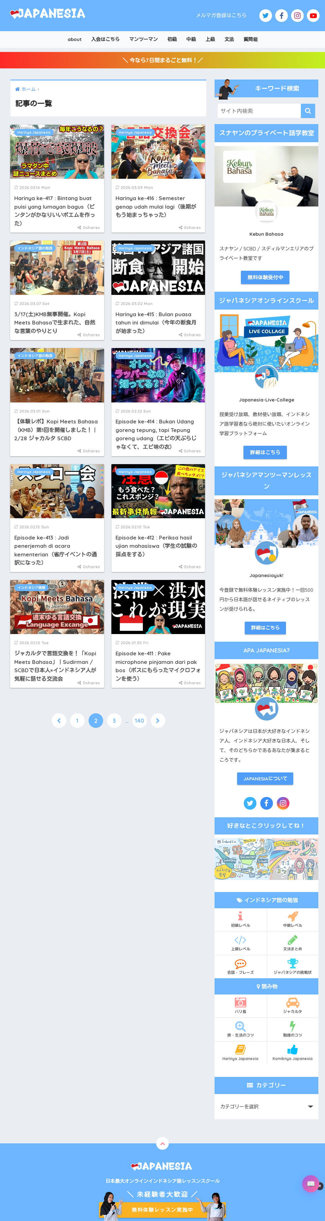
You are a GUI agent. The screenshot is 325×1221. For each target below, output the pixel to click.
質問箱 (250, 39)
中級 (191, 39)
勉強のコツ (292, 1028)
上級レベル (240, 942)
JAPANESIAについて (265, 779)
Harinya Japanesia (33, 132)
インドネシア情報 (31, 587)
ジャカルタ (292, 1005)
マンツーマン (143, 39)
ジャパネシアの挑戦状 (292, 966)
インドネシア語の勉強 (34, 248)
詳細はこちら (265, 452)
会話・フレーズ (240, 966)
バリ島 (240, 1005)
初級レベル (240, 919)
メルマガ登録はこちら (221, 15)
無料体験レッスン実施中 (162, 1210)
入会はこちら (105, 39)
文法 (229, 39)
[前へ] (59, 720)
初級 (172, 39)
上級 (210, 39)
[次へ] (158, 720)
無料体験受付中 (265, 277)
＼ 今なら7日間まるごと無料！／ (163, 60)
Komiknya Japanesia (292, 1052)
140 (139, 720)
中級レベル (292, 919)
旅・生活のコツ (240, 1028)
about (75, 39)
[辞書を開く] (310, 1183)
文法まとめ (292, 942)
